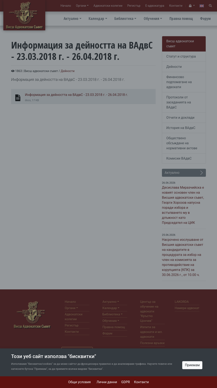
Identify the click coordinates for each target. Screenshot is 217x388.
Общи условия (79, 382)
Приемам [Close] (192, 365)
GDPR (125, 382)
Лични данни (107, 382)
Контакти (141, 382)
